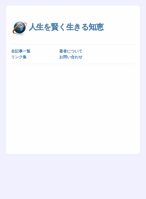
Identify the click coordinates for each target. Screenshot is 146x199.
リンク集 (19, 57)
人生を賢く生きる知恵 (66, 27)
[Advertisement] (73, 108)
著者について (70, 51)
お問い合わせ (70, 57)
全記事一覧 (20, 51)
